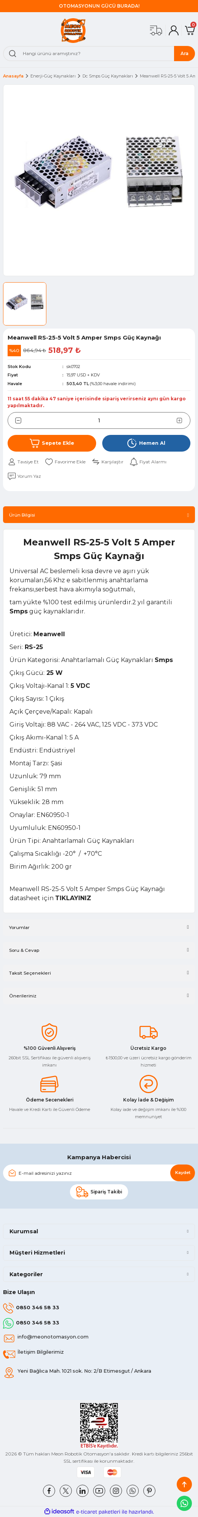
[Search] (99, 53)
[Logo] (73, 30)
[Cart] (190, 30)
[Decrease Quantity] (14, 420)
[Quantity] (99, 420)
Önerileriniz (22, 996)
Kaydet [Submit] (182, 1172)
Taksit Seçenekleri (30, 973)
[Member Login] (174, 30)
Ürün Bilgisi (22, 515)
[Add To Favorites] (65, 462)
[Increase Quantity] (183, 420)
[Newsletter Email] (99, 1173)
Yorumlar (19, 927)
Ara (184, 53)
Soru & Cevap (24, 950)
